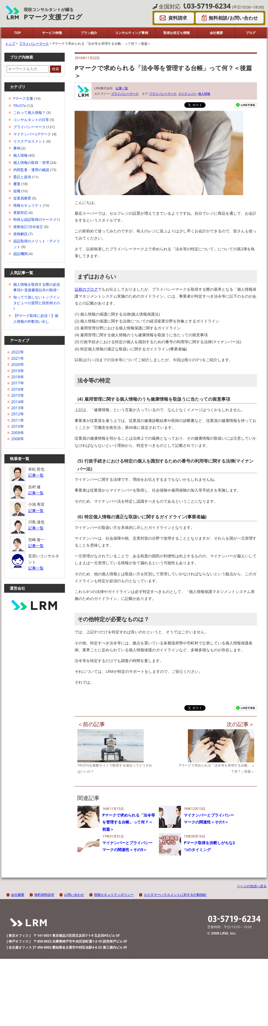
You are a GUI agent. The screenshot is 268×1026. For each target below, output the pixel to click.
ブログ (251, 32)
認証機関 (20, 253)
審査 (16, 183)
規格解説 (20, 233)
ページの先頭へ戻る (252, 886)
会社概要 (216, 32)
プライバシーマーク (124, 93)
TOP (17, 32)
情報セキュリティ (27, 205)
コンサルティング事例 (131, 32)
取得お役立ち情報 (176, 32)
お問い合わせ (74, 894)
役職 (16, 190)
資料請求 (177, 18)
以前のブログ (86, 289)
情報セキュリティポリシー (114, 894)
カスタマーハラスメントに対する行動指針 (175, 894)
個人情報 (204, 93)
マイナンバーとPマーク (32, 134)
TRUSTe (19, 105)
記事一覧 (122, 88)
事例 (16, 148)
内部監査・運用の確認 (31, 169)
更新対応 (20, 212)
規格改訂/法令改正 (28, 226)
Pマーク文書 (23, 98)
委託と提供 (22, 176)
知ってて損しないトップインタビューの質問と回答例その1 (36, 303)
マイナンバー (187, 93)
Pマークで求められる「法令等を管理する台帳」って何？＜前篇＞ (128, 821)
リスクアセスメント (29, 141)
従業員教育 (22, 198)
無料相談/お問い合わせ (233, 18)
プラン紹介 (89, 32)
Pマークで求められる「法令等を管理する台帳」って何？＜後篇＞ (163, 72)
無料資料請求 (44, 894)
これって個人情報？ (29, 112)
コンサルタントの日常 (31, 119)
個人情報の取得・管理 (31, 162)
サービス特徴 (52, 32)
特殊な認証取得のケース (33, 219)
